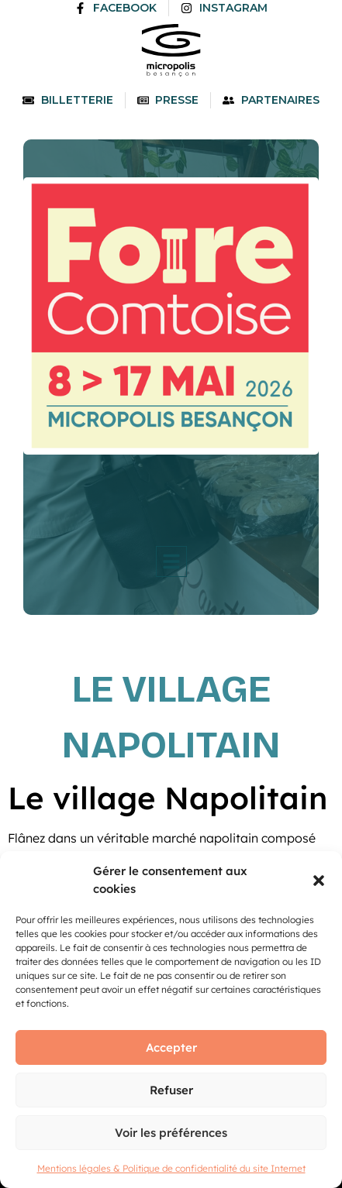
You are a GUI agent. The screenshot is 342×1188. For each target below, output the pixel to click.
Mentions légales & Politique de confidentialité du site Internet (171, 1168)
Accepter (171, 1047)
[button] (318, 880)
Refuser (171, 1090)
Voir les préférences (171, 1132)
